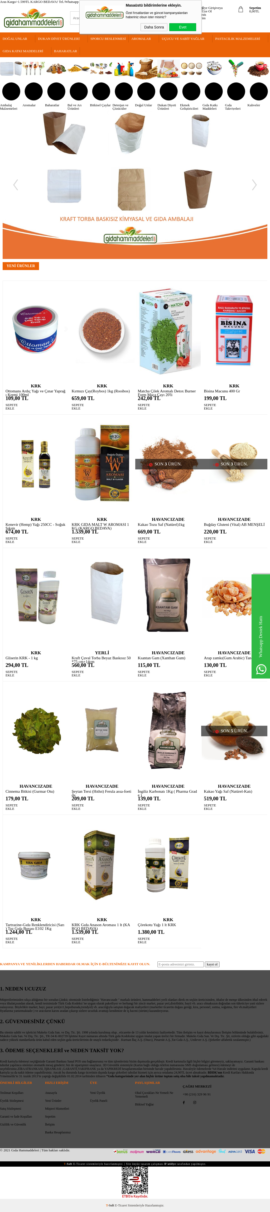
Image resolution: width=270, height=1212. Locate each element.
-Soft (110, 1205)
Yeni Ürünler (53, 1101)
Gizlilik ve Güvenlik (13, 1124)
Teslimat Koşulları (11, 1093)
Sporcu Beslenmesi (108, 39)
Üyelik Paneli (98, 1101)
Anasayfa (51, 1093)
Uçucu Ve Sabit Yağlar (183, 39)
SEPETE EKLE (9, 406)
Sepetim (50, 1116)
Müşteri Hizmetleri (57, 1108)
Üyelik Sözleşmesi (12, 1101)
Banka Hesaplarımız (58, 1132)
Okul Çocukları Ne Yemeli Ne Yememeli (154, 1094)
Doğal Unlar (15, 39)
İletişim (50, 1124)
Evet (182, 27)
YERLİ (102, 652)
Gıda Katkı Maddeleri (23, 51)
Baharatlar (65, 51)
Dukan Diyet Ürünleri (59, 39)
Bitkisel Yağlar (144, 1104)
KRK (36, 385)
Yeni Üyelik (97, 1093)
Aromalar (141, 39)
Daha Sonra (154, 27)
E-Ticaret (121, 1205)
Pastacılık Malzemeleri (237, 39)
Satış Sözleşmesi (10, 1108)
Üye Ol (207, 11)
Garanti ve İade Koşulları (16, 1116)
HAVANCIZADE (168, 519)
